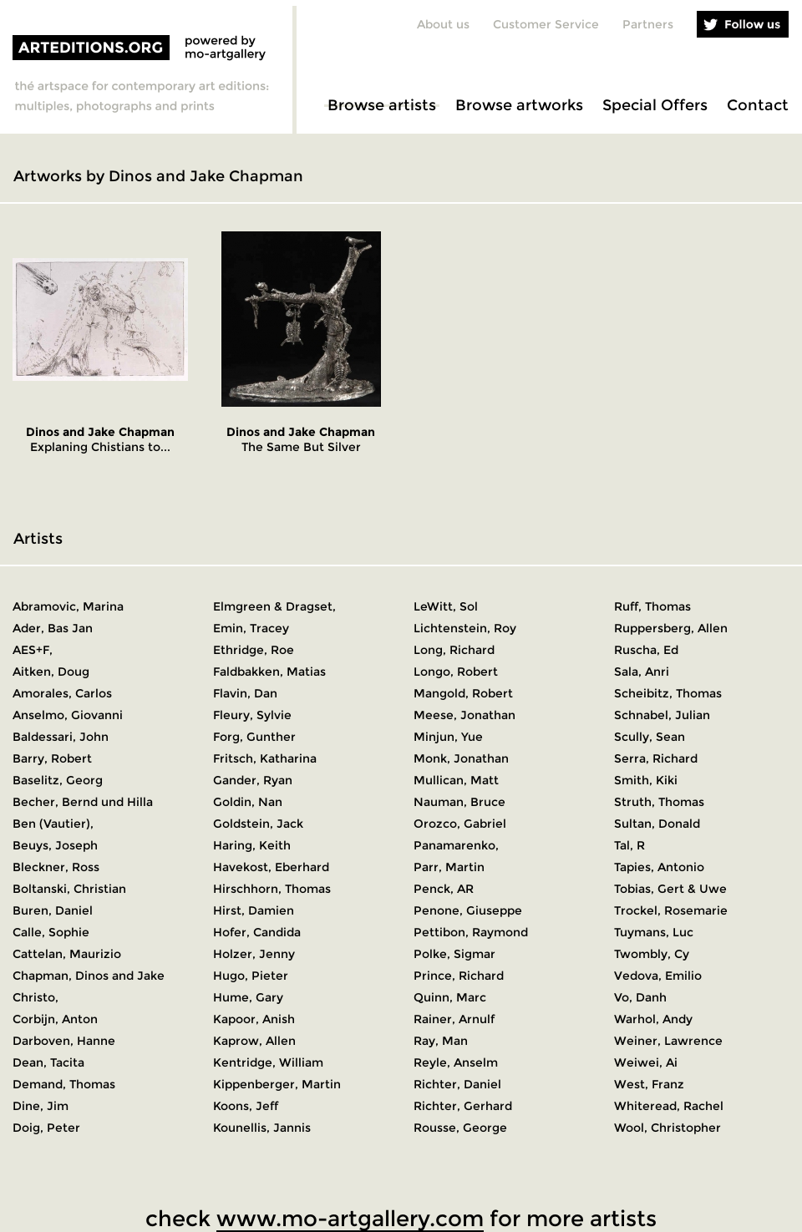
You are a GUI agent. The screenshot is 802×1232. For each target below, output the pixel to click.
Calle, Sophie (51, 932)
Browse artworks (519, 105)
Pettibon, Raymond (471, 932)
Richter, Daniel (457, 1084)
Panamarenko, (456, 845)
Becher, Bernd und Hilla (83, 801)
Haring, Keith (252, 845)
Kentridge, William (268, 1062)
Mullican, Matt (456, 780)
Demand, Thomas (64, 1084)
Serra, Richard (656, 758)
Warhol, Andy (653, 1019)
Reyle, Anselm (456, 1062)
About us (443, 24)
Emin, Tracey (251, 628)
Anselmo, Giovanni (68, 714)
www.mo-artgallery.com (350, 1218)
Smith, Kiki (646, 780)
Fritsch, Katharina (265, 758)
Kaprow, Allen (254, 1040)
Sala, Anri (641, 671)
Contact (758, 105)
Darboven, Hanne (64, 1040)
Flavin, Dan (245, 693)
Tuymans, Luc (653, 932)
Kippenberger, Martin (277, 1084)
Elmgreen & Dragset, (274, 606)
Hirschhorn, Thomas (272, 888)
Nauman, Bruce (459, 801)
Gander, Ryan (252, 780)
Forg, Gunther (254, 736)
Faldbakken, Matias (269, 671)
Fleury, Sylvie (252, 714)
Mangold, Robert (463, 693)
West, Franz (649, 1084)
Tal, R (629, 845)
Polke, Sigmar (454, 953)
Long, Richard (454, 649)
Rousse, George (460, 1127)
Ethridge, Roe (253, 649)
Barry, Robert (52, 758)
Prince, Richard (459, 975)
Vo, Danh (640, 997)
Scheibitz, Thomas (668, 693)
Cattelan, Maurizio (67, 953)
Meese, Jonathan (464, 714)
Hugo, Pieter (250, 975)
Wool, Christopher (667, 1127)
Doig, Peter (46, 1127)
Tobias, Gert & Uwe (670, 888)
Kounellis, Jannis (262, 1127)
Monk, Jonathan (461, 758)
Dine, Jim (41, 1105)
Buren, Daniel (53, 910)
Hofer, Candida (257, 932)
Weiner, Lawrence (668, 1040)
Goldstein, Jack (258, 823)
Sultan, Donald (657, 823)
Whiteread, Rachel (668, 1105)
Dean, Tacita (48, 1062)
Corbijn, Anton (55, 1019)
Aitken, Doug (51, 671)
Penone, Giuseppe (468, 910)
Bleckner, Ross (56, 867)
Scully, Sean (649, 736)
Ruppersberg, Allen (671, 628)
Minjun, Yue (448, 736)
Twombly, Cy (651, 953)
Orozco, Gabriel (460, 823)
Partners (647, 24)
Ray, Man (441, 1040)
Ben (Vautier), (53, 823)
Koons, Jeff (245, 1105)
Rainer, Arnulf (454, 1019)
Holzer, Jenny (254, 953)
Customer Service (546, 24)
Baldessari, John (61, 736)
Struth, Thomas (659, 801)
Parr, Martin (449, 867)
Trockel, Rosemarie (671, 910)
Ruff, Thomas (652, 606)
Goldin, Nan (247, 801)
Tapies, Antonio (659, 867)
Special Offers (655, 105)
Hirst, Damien (253, 910)
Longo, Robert (456, 671)
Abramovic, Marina (68, 606)
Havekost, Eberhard (271, 867)
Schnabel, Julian (662, 714)
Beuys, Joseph (55, 845)
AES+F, (33, 649)
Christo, (35, 997)
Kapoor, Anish (254, 1019)
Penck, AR (444, 888)
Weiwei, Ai (646, 1062)
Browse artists (381, 105)
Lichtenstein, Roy (465, 628)
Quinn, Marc (450, 997)
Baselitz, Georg (58, 780)
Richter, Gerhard (463, 1105)
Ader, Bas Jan (53, 628)
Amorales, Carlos (62, 693)
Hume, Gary (248, 997)
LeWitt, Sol (446, 606)
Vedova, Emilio (658, 975)
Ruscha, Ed (646, 649)
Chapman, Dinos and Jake (89, 975)
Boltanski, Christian (69, 888)
